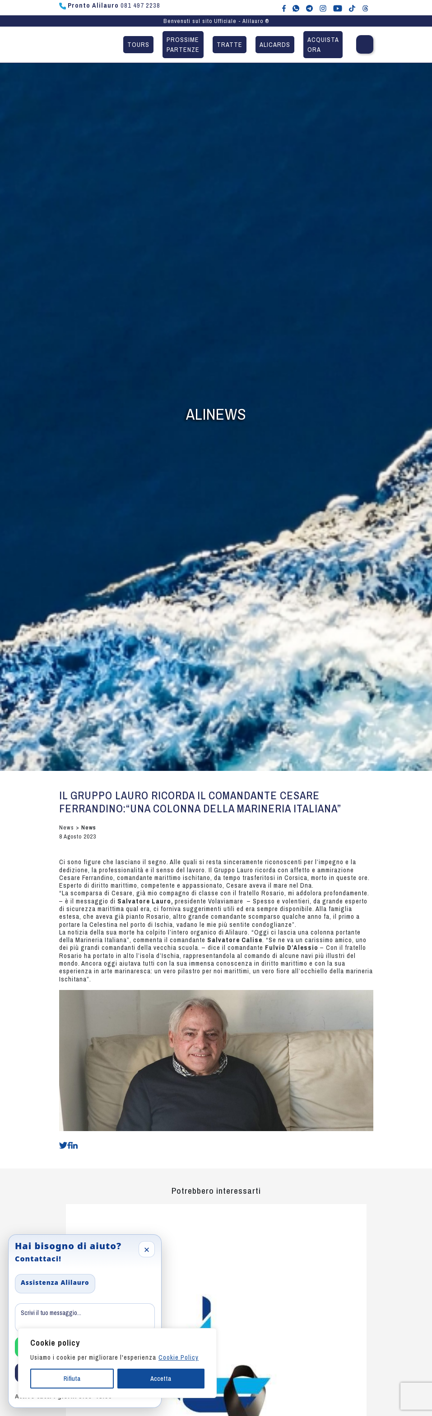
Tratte (229, 44)
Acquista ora (323, 44)
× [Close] (147, 1249)
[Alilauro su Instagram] (323, 7)
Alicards (275, 44)
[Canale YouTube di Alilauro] (338, 7)
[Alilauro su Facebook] (284, 7)
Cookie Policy (178, 1357)
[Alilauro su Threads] (365, 7)
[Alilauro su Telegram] (309, 7)
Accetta (160, 1379)
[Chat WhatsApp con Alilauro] (296, 7)
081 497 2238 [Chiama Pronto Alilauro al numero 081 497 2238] (109, 5)
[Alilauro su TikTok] (352, 7)
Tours (138, 44)
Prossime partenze (183, 44)
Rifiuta (72, 1379)
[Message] (85, 1317)
